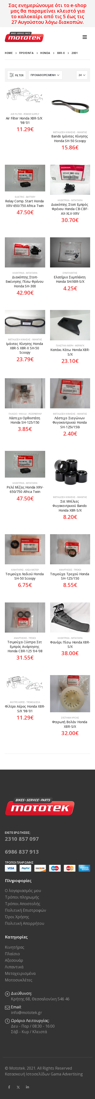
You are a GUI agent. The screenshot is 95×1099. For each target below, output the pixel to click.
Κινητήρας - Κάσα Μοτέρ (25, 569)
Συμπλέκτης (70, 273)
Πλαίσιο (12, 953)
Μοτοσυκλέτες (18, 980)
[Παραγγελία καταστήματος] (45, 75)
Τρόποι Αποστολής (22, 903)
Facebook (9, 1087)
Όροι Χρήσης (17, 916)
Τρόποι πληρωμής (22, 897)
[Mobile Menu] (84, 37)
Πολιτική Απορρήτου (24, 923)
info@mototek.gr (26, 1012)
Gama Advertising (67, 1074)
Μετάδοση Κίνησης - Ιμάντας (70, 132)
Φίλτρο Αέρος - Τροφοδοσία (25, 702)
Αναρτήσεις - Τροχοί (70, 569)
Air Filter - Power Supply (25, 114)
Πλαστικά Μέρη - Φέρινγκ (70, 345)
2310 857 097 (22, 838)
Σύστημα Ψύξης (70, 717)
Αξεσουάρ (14, 960)
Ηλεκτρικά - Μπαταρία (70, 200)
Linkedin (27, 1087)
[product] (25, 97)
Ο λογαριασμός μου (23, 890)
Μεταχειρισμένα (20, 973)
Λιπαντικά (14, 967)
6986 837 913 (22, 851)
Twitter (18, 1087)
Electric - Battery (25, 196)
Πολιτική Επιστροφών (25, 910)
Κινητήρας (14, 947)
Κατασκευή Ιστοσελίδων (28, 1074)
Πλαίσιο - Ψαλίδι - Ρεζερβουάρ (25, 413)
